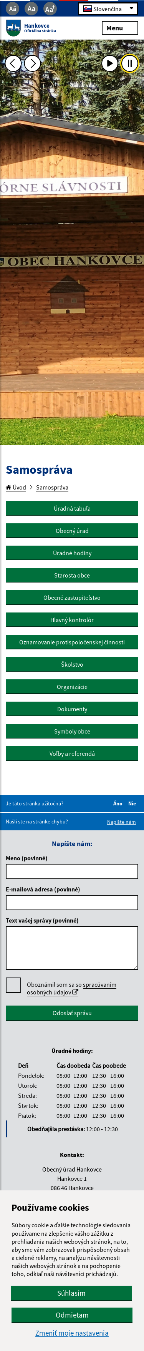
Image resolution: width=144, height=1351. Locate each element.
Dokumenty (72, 709)
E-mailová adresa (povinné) (43, 889)
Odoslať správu (72, 1013)
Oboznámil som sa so (71, 988)
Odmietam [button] (72, 1314)
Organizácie (72, 686)
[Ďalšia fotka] (32, 63)
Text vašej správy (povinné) (42, 920)
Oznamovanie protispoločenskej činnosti (72, 642)
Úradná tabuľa (72, 508)
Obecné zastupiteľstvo (72, 597)
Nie (133, 803)
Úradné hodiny (72, 553)
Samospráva (52, 487)
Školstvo (72, 664)
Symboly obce (72, 731)
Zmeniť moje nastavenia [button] (72, 1333)
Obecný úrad (72, 530)
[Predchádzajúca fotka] (13, 63)
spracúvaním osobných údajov (71, 988)
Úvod (16, 487)
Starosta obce (72, 575)
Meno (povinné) (27, 858)
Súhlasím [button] (71, 1293)
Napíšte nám (121, 821)
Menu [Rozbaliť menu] (120, 27)
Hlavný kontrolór (72, 620)
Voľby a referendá (72, 753)
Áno (119, 803)
